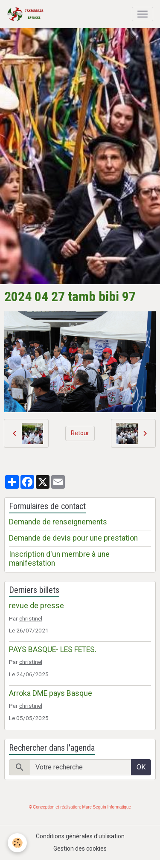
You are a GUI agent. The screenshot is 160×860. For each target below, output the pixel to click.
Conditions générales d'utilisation (80, 836)
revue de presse (36, 605)
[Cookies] (17, 842)
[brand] (27, 14)
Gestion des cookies (80, 848)
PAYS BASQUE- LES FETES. (52, 649)
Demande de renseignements (58, 522)
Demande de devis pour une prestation (73, 538)
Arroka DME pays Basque (50, 693)
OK (141, 767)
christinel (30, 618)
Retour (80, 433)
